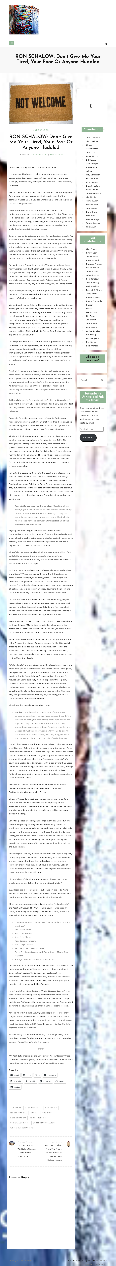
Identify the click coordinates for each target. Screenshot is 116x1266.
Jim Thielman (92, 141)
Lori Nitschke (92, 286)
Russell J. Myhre (94, 290)
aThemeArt (101, 1264)
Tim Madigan (92, 163)
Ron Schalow (56, 154)
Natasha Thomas (94, 264)
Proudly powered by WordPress (83, 1260)
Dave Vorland (92, 260)
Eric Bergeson (92, 338)
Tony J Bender (93, 223)
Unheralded (41, 130)
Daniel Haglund (93, 186)
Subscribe (88, 437)
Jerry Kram (91, 294)
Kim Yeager (91, 253)
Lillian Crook (92, 204)
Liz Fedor (90, 316)
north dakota (18, 1113)
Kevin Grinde (92, 189)
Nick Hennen (92, 182)
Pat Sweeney (92, 268)
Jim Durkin (91, 320)
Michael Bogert (93, 219)
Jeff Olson (91, 152)
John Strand (92, 271)
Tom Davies (91, 323)
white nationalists (44, 1123)
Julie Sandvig (92, 282)
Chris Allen (91, 227)
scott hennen (38, 1118)
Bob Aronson (92, 346)
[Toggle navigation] (12, 43)
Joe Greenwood (93, 193)
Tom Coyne (91, 208)
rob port (47, 1113)
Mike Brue (91, 215)
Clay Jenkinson (93, 175)
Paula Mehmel (93, 156)
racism (34, 1113)
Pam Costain (92, 327)
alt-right (15, 1108)
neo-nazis (51, 1108)
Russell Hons (92, 178)
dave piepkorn (33, 1108)
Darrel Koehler (93, 297)
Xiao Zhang (91, 249)
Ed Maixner (91, 160)
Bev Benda (91, 342)
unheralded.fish (19, 1123)
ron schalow (18, 1118)
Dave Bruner (92, 212)
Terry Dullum (92, 201)
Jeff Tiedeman (93, 137)
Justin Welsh (92, 256)
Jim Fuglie (91, 197)
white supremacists (21, 1128)
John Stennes (92, 275)
